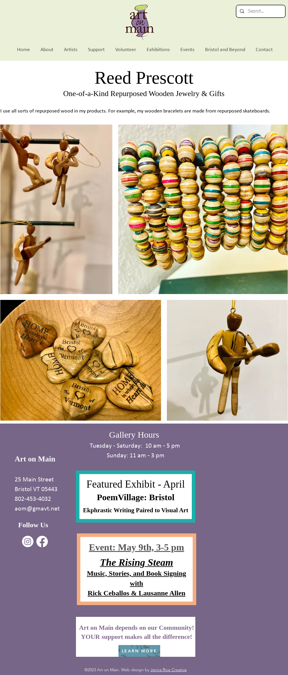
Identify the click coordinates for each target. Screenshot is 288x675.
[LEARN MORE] (139, 651)
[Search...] (260, 11)
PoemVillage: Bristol (136, 497)
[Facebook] (42, 541)
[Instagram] (27, 541)
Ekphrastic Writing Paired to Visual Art (135, 510)
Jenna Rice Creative (168, 669)
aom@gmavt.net (37, 508)
